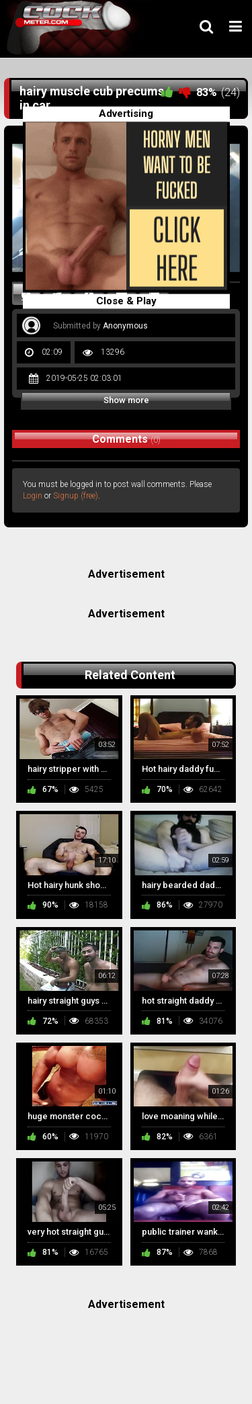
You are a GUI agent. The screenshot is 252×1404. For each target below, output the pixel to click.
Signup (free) (75, 495)
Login (32, 495)
